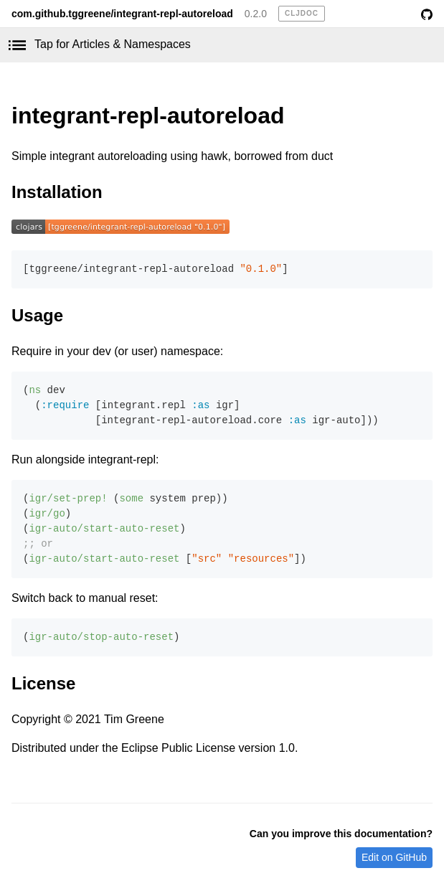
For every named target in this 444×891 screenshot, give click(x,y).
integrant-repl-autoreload (147, 115)
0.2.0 (256, 13)
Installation (57, 192)
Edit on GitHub (394, 857)
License (43, 683)
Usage (37, 315)
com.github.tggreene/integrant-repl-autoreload (122, 13)
